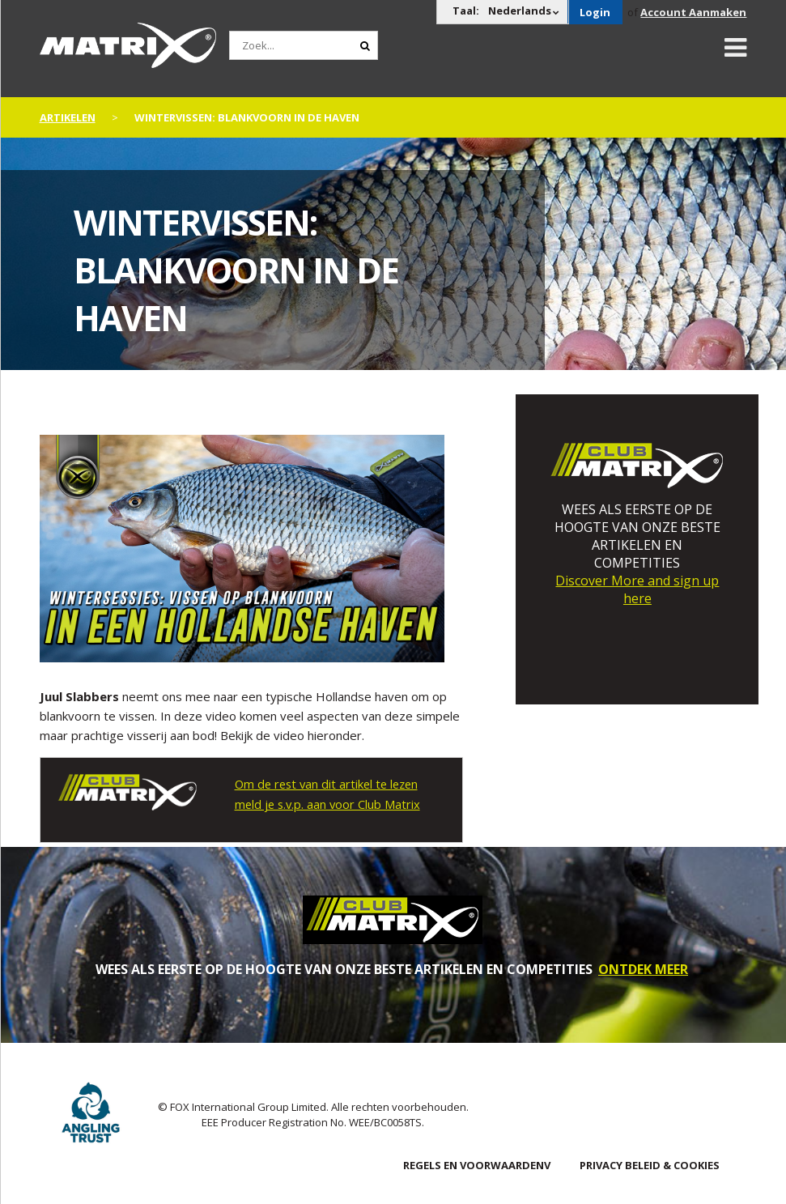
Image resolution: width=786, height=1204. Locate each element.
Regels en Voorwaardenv (476, 1164)
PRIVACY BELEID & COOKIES (650, 1164)
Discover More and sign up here (637, 589)
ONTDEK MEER (643, 968)
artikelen (68, 117)
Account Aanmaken (693, 12)
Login (595, 12)
